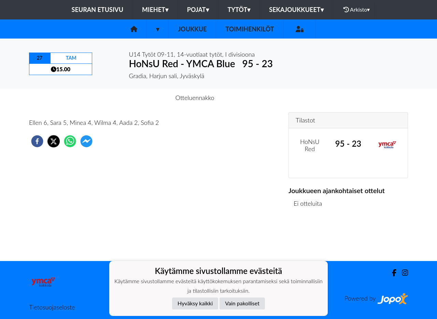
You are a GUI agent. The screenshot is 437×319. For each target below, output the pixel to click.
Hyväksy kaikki (195, 303)
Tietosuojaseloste (52, 307)
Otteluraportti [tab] (243, 97)
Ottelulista (310, 238)
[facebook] (37, 141)
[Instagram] (402, 272)
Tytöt (239, 9)
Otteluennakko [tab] (194, 97)
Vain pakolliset (242, 303)
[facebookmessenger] (86, 141)
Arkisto (356, 9)
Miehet (155, 9)
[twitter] (53, 141)
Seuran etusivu (98, 9)
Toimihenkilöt (249, 29)
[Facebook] (391, 272)
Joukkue (192, 29)
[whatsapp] (70, 141)
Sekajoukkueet (296, 9)
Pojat (198, 9)
